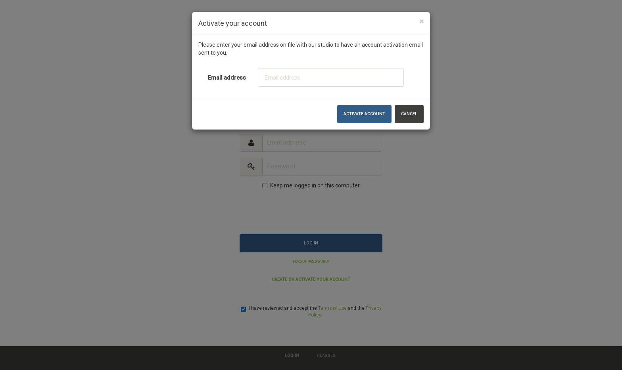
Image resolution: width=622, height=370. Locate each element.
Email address (227, 77)
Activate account (364, 113)
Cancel (409, 113)
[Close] (421, 21)
